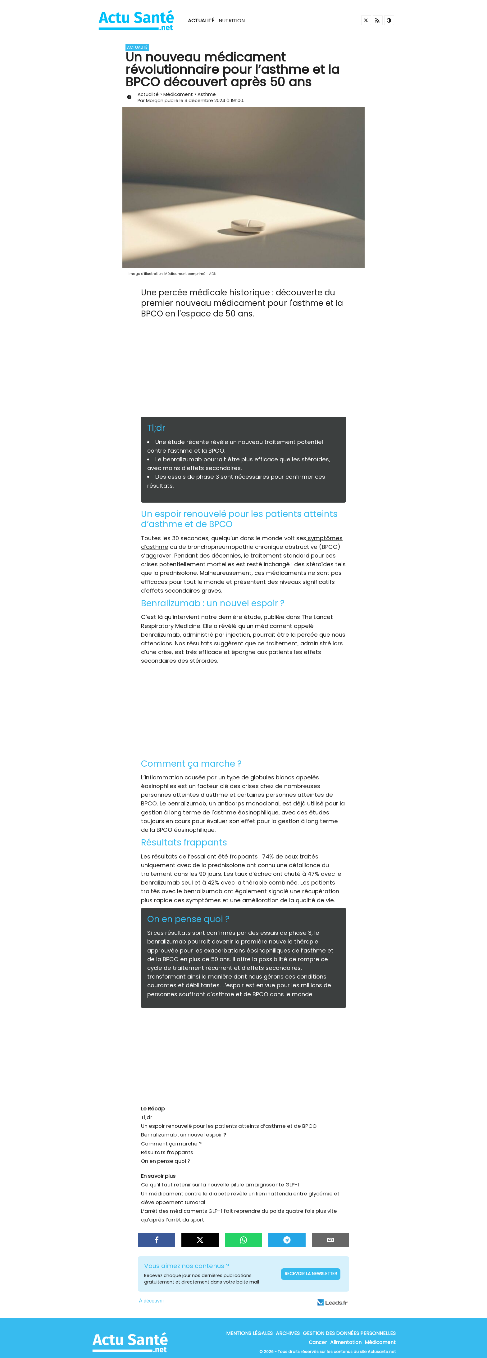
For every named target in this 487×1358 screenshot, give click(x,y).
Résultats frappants (167, 1152)
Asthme (207, 94)
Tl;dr (146, 1117)
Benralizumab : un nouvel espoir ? (183, 1134)
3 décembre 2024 (204, 100)
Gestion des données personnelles (349, 1333)
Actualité (201, 20)
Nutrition (232, 20)
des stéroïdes (197, 661)
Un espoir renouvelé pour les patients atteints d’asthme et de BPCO (228, 1126)
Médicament (178, 94)
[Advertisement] (243, 370)
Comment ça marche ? (171, 1143)
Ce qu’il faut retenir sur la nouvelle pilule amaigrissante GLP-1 (220, 1184)
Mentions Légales (249, 1333)
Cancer (318, 1342)
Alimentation (346, 1342)
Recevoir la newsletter (311, 1274)
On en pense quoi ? (165, 1161)
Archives (288, 1333)
